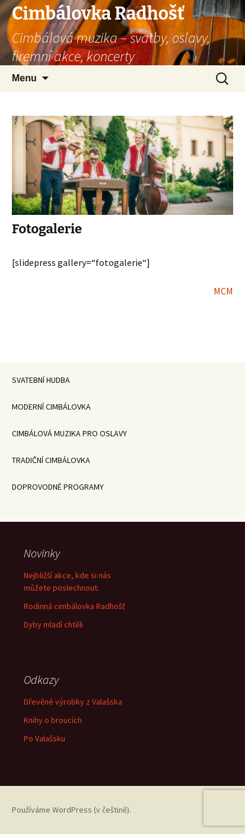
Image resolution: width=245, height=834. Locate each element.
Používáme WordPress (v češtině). (71, 809)
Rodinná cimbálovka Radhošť (74, 606)
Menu (24, 78)
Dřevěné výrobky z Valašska (73, 701)
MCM (223, 291)
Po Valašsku (44, 738)
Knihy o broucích (53, 720)
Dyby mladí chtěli (53, 624)
